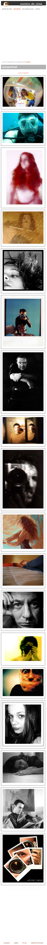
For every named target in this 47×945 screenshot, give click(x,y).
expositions (17, 9)
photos (28, 62)
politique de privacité (37, 943)
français (24, 943)
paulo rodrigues (23, 73)
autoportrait (20, 62)
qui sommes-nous (28, 9)
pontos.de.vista (7, 9)
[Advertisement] (23, 35)
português (7, 943)
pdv (3, 62)
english (16, 943)
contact (37, 9)
